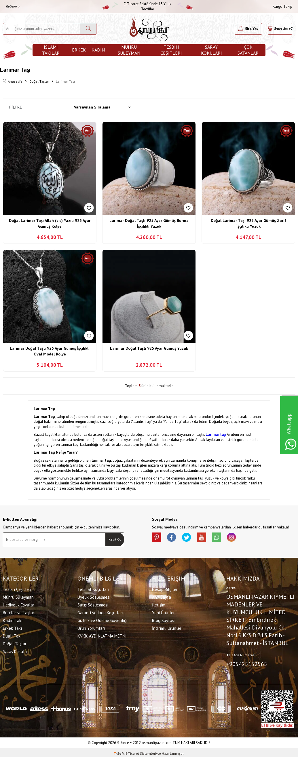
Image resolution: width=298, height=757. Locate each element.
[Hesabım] (248, 29)
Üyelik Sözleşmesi (93, 596)
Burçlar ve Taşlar (18, 611)
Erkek (79, 50)
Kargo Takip (282, 6)
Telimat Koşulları (93, 588)
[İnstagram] (244, 538)
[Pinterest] (158, 538)
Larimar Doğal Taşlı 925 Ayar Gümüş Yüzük (149, 348)
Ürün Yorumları (91, 627)
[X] (192, 538)
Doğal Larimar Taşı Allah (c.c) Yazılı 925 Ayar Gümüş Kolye (49, 223)
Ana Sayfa (161, 596)
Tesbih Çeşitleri (171, 50)
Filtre (15, 107)
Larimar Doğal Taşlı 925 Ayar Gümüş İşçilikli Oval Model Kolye (50, 351)
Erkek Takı (12, 627)
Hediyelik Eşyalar (18, 603)
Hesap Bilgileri (165, 588)
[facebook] (175, 538)
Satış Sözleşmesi (92, 603)
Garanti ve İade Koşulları (100, 611)
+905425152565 (246, 663)
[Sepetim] (280, 29)
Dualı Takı (12, 635)
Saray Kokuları (211, 50)
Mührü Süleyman (129, 50)
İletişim (13, 6)
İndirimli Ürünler (166, 627)
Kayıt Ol (115, 539)
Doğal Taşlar (39, 81)
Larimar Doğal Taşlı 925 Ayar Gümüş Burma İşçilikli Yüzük (149, 223)
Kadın (98, 50)
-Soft (120, 751)
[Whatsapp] (227, 538)
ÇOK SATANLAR (248, 50)
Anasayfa (12, 81)
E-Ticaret (132, 751)
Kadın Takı (12, 619)
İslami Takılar (51, 50)
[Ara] (88, 28)
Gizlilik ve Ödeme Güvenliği (102, 619)
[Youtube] (209, 538)
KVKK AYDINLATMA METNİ (101, 635)
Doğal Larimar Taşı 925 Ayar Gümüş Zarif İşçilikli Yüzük (248, 223)
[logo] (149, 28)
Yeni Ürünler (163, 611)
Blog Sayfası (163, 619)
